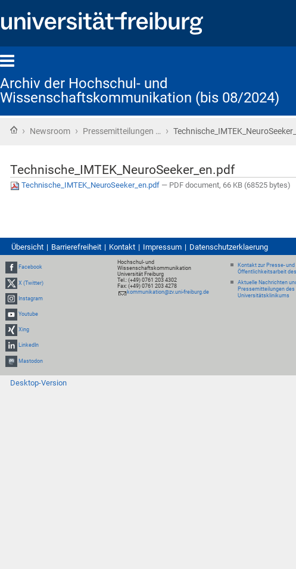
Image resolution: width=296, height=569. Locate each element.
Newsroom (50, 131)
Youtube (28, 314)
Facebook (30, 267)
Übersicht (27, 246)
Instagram (30, 298)
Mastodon (30, 361)
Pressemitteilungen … (122, 131)
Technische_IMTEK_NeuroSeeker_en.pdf (85, 185)
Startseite (13, 130)
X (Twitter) (30, 283)
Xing (23, 329)
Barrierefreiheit (76, 246)
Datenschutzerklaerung (228, 246)
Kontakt (122, 246)
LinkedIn (28, 346)
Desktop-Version (38, 382)
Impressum (162, 246)
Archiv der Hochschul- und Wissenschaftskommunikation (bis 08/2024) (139, 90)
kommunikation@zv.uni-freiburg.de (168, 292)
